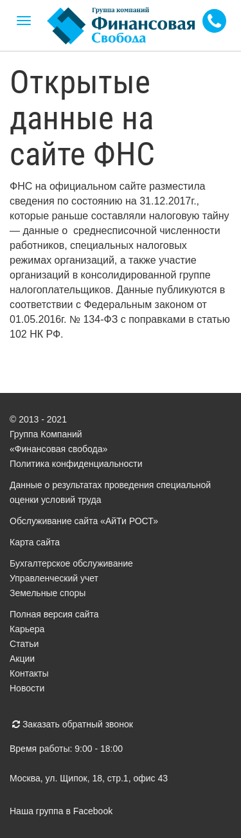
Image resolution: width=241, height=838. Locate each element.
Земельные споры (47, 593)
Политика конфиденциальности (76, 464)
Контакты (29, 673)
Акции (22, 658)
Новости (27, 688)
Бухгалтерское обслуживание (71, 563)
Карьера (27, 629)
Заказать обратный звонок (72, 724)
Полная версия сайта (54, 614)
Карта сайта (35, 542)
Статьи (24, 644)
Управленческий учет (54, 578)
